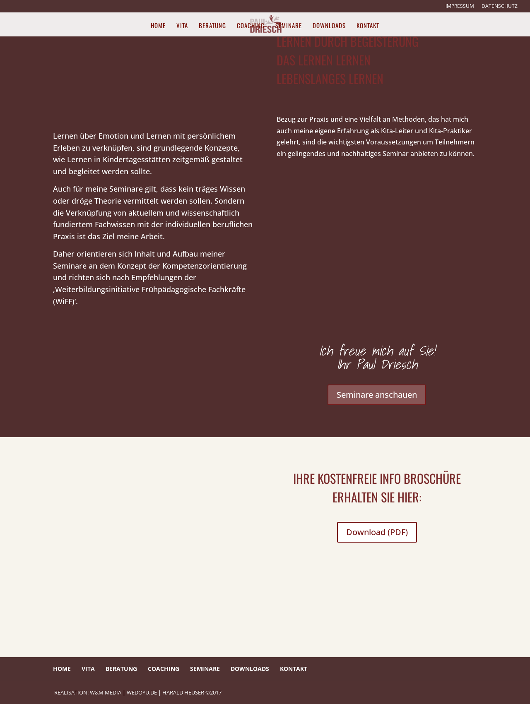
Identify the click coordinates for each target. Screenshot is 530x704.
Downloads (329, 26)
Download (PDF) (377, 532)
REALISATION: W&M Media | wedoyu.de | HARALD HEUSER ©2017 (138, 692)
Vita (182, 26)
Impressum (460, 7)
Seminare (288, 26)
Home (158, 26)
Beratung (212, 26)
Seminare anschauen (377, 394)
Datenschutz (500, 7)
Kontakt (368, 26)
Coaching (251, 26)
